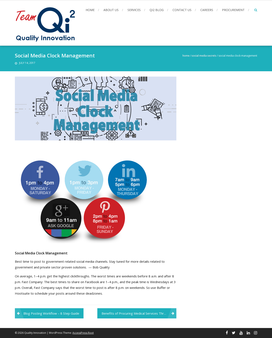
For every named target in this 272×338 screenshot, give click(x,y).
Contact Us (182, 10)
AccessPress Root (83, 333)
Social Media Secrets (204, 55)
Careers (206, 10)
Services (134, 10)
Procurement (233, 10)
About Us (111, 10)
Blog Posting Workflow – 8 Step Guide (51, 313)
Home (90, 10)
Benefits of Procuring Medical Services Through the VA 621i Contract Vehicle (139, 313)
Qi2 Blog (157, 10)
